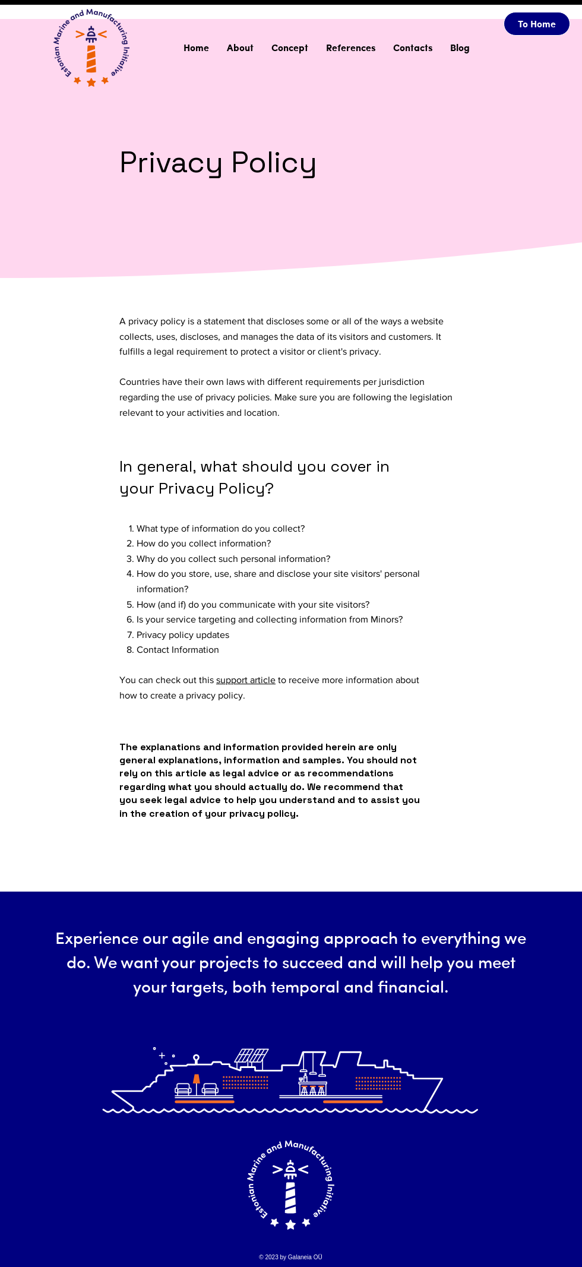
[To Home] (537, 24)
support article (246, 680)
